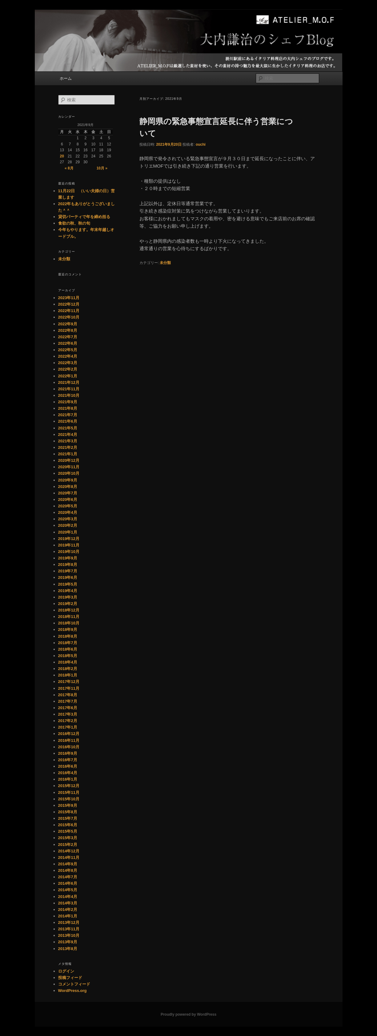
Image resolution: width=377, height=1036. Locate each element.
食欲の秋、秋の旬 (74, 223)
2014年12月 (68, 851)
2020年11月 (68, 467)
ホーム (66, 78)
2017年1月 (67, 727)
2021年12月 (68, 382)
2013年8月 (67, 948)
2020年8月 (67, 486)
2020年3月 (67, 519)
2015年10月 (68, 799)
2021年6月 (67, 421)
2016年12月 (68, 733)
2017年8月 (67, 695)
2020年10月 (68, 473)
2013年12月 (68, 922)
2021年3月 (67, 441)
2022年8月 (67, 330)
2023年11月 (68, 297)
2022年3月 (67, 362)
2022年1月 (67, 376)
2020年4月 (67, 512)
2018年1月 (67, 675)
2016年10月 (68, 747)
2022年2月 (67, 369)
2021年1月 (67, 454)
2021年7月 (67, 414)
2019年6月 (67, 577)
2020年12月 (68, 460)
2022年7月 (67, 337)
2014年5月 (67, 890)
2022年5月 (67, 349)
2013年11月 (68, 929)
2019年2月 (67, 603)
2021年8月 (67, 408)
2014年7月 (67, 877)
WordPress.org (72, 990)
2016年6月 (67, 766)
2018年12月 (68, 610)
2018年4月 (67, 662)
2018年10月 (68, 623)
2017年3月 (67, 714)
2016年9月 (67, 753)
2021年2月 (67, 447)
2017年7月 (67, 701)
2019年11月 (68, 545)
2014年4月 (67, 896)
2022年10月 (68, 317)
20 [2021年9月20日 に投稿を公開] (62, 156)
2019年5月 (67, 584)
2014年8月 (67, 870)
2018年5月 (67, 655)
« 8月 (69, 168)
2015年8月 (67, 812)
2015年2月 (67, 844)
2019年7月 (67, 571)
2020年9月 (67, 480)
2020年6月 (67, 499)
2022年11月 (68, 310)
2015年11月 (68, 792)
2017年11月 (68, 688)
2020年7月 (67, 493)
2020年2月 (67, 525)
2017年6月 (67, 707)
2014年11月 (68, 857)
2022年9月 (67, 324)
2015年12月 (68, 785)
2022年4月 (67, 356)
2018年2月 (67, 668)
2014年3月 (67, 903)
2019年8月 (67, 564)
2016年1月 (67, 779)
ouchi (201, 144)
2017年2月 (67, 720)
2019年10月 (68, 551)
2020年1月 (67, 532)
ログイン (66, 971)
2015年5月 (67, 831)
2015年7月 (67, 818)
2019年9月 (67, 558)
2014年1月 (67, 916)
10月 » (102, 168)
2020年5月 (67, 506)
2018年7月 (67, 642)
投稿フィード (70, 977)
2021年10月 (68, 395)
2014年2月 (67, 909)
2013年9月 (67, 942)
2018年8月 (67, 636)
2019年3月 (67, 597)
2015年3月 (67, 837)
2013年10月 (68, 935)
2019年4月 (67, 590)
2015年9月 (67, 805)
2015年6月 (67, 825)
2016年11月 (68, 740)
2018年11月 (68, 616)
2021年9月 (67, 402)
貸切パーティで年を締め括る (84, 216)
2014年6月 (67, 883)
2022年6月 (67, 343)
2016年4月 (67, 772)
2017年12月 (68, 681)
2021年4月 (67, 434)
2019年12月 (68, 538)
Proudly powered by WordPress (188, 1014)
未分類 (165, 263)
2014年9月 (67, 864)
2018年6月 (67, 649)
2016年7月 (67, 760)
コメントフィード (74, 984)
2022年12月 (68, 304)
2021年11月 (68, 389)
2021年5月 (67, 428)
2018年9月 (67, 629)
